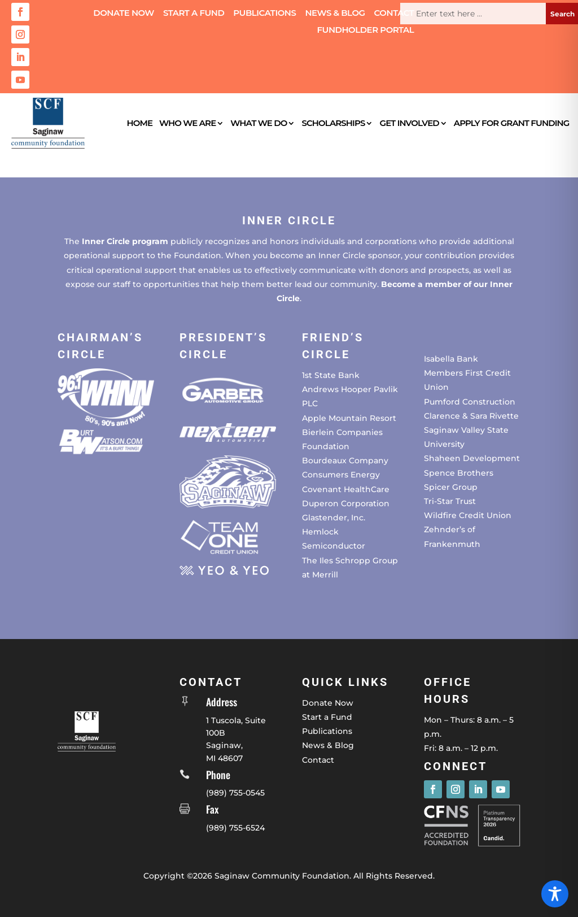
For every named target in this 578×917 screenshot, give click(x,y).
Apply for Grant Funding (512, 123)
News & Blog (335, 13)
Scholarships (333, 123)
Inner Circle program (125, 241)
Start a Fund (193, 13)
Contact (394, 13)
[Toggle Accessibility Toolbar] (555, 894)
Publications (264, 13)
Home (139, 123)
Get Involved (409, 123)
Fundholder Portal (365, 30)
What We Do (258, 123)
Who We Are (187, 123)
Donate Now (123, 13)
